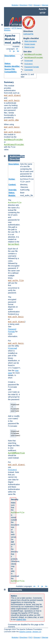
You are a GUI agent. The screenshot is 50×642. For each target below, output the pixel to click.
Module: (12, 195)
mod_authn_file (16, 280)
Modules (15, 5)
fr (10, 51)
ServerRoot (13, 244)
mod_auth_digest (12, 95)
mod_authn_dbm (11, 120)
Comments (28, 70)
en (17, 49)
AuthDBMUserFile (16, 453)
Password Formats (31, 67)
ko (18, 51)
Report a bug (29, 47)
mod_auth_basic (12, 100)
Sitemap (45, 5)
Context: (12, 184)
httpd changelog (30, 41)
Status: (8, 63)
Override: (13, 190)
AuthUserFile (28, 34)
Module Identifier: (12, 66)
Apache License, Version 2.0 (30, 632)
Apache (7, 28)
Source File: (10, 69)
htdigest (28, 64)
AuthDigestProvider (14, 144)
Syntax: (12, 179)
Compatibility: (11, 72)
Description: (10, 56)
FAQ (30, 5)
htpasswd (28, 61)
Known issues (29, 44)
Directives (23, 5)
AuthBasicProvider (13, 140)
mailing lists (21, 619)
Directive (15, 159)
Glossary (36, 5)
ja (14, 51)
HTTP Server (17, 28)
